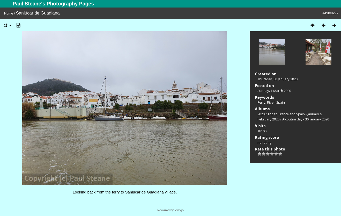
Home (8, 13)
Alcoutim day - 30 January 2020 (305, 119)
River (271, 102)
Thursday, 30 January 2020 (277, 79)
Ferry (261, 102)
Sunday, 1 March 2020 (274, 90)
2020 (261, 114)
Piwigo (179, 210)
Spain (280, 102)
